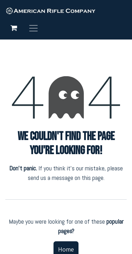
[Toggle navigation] (33, 28)
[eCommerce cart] (13, 27)
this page (92, 178)
